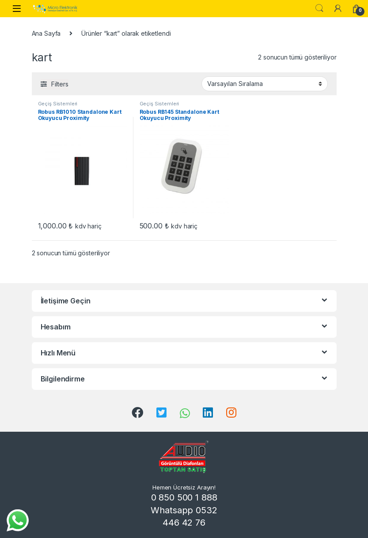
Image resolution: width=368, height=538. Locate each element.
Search (319, 8)
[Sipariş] (264, 83)
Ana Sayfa (46, 33)
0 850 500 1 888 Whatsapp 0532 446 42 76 (184, 510)
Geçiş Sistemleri (58, 104)
